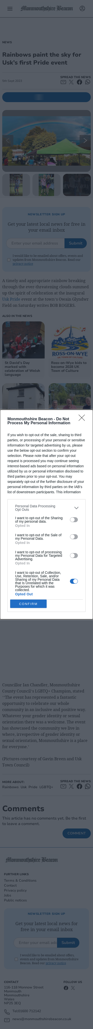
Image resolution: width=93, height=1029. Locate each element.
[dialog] (46, 514)
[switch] (74, 519)
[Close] (83, 419)
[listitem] (46, 507)
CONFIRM (28, 603)
